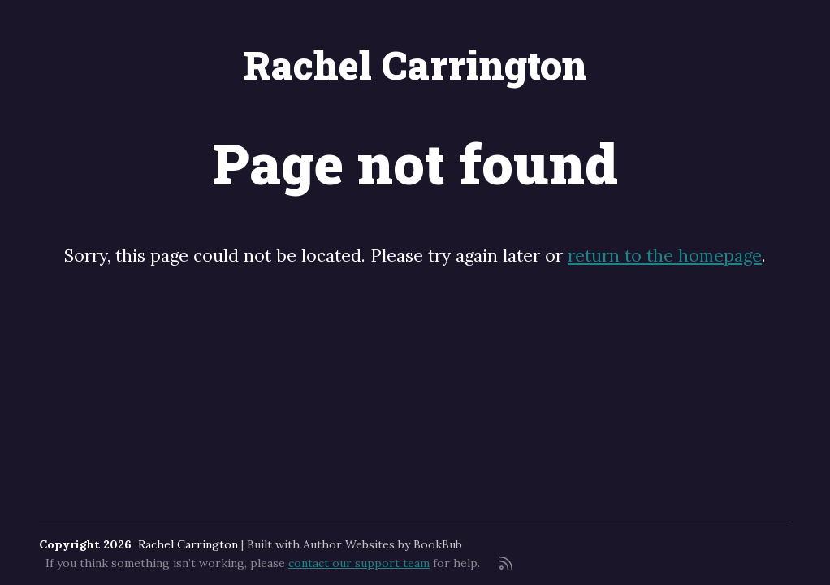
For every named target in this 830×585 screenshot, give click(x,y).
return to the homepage (665, 255)
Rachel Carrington (415, 64)
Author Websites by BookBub (382, 544)
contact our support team (359, 563)
